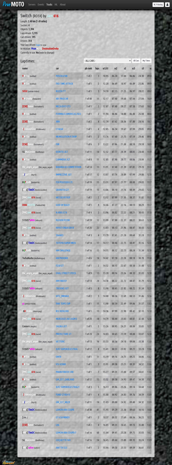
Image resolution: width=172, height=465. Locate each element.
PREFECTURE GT (63, 334)
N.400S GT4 (61, 212)
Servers (31, 4)
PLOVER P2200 (63, 220)
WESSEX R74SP (63, 197)
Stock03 (59, 235)
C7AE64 (59, 129)
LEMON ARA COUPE (65, 409)
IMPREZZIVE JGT (64, 174)
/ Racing (158, 4)
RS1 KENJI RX (62, 311)
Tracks (49, 4)
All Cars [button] (136, 60)
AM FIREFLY (61, 280)
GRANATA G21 (62, 189)
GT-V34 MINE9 (62, 417)
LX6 (57, 425)
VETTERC (60, 341)
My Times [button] (146, 60)
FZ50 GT (60, 265)
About (62, 4)
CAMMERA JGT (63, 159)
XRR (58, 121)
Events (41, 4)
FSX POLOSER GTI (64, 182)
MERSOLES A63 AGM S (66, 318)
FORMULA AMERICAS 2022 (68, 113)
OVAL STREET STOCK (66, 273)
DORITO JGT (62, 151)
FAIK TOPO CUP (63, 303)
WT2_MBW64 (62, 296)
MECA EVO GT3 (63, 106)
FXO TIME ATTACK (64, 83)
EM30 (58, 356)
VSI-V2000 (61, 364)
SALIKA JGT (61, 326)
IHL (56, 4)
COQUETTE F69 (63, 440)
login (38, 45)
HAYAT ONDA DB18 (65, 227)
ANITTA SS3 (61, 447)
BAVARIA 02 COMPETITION (68, 167)
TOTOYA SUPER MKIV (66, 243)
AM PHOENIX (62, 258)
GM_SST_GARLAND (65, 379)
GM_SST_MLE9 (63, 402)
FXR (57, 144)
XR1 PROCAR (62, 98)
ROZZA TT (61, 91)
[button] (167, 4)
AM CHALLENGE (63, 250)
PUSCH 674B (61, 76)
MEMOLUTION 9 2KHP (66, 136)
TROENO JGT (62, 288)
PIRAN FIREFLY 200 (64, 372)
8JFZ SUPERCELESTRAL (67, 349)
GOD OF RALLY (63, 205)
